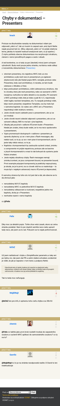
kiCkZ (12, 247)
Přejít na (19, 392)
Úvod (4, 12)
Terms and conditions (10, 395)
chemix (13, 324)
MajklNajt (14, 293)
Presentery (30, 68)
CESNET (27, 398)
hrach (12, 35)
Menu (4, 9)
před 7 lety (6, 30)
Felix (12, 216)
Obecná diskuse (13, 12)
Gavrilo (13, 355)
